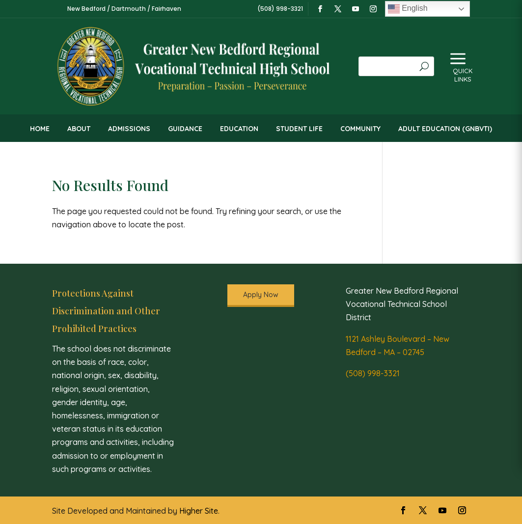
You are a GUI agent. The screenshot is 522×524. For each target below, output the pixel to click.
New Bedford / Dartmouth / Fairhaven (124, 8)
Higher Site (198, 511)
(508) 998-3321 (373, 373)
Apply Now (260, 294)
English (408, 9)
